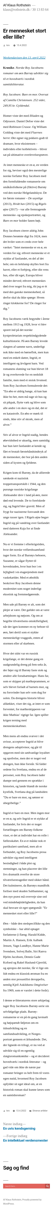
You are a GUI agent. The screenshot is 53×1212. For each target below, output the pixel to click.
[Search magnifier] (47, 1186)
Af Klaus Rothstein (17, 5)
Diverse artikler (40, 1110)
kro (8, 45)
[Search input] (24, 1186)
